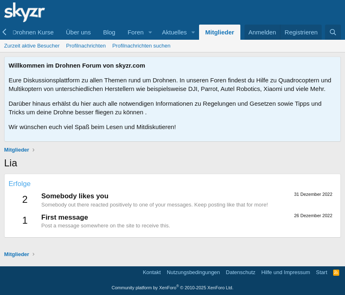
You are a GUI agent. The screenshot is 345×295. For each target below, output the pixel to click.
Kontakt (152, 272)
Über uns (78, 32)
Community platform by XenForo (172, 287)
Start (321, 272)
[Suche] (333, 32)
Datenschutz (240, 272)
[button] (150, 32)
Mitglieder (219, 32)
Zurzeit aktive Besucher (32, 46)
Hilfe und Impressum (285, 272)
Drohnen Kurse (33, 32)
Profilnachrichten (86, 46)
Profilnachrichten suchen (141, 46)
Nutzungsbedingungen (193, 272)
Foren (135, 32)
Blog (109, 32)
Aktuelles (174, 32)
